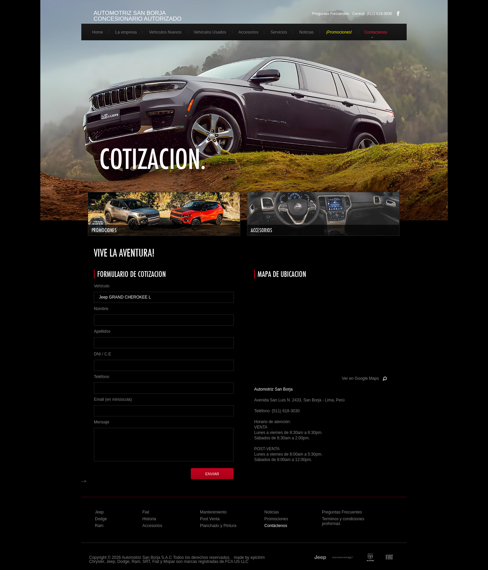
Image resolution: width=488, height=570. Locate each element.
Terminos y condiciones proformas (343, 521)
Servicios (278, 32)
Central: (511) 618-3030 (372, 14)
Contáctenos (375, 32)
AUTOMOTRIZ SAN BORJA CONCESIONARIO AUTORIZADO (137, 16)
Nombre (101, 308)
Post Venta (210, 519)
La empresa (126, 32)
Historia (149, 519)
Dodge (101, 519)
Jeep (99, 512)
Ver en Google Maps (360, 378)
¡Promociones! (339, 32)
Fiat (145, 512)
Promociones (276, 519)
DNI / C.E (102, 354)
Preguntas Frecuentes (330, 14)
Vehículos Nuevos (165, 32)
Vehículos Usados (210, 32)
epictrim (257, 557)
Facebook (398, 13)
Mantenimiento (213, 512)
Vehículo (101, 286)
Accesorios (249, 32)
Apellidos (102, 331)
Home (97, 32)
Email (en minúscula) (113, 399)
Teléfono (101, 376)
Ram (99, 525)
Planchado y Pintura (218, 525)
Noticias (306, 32)
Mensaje (101, 422)
